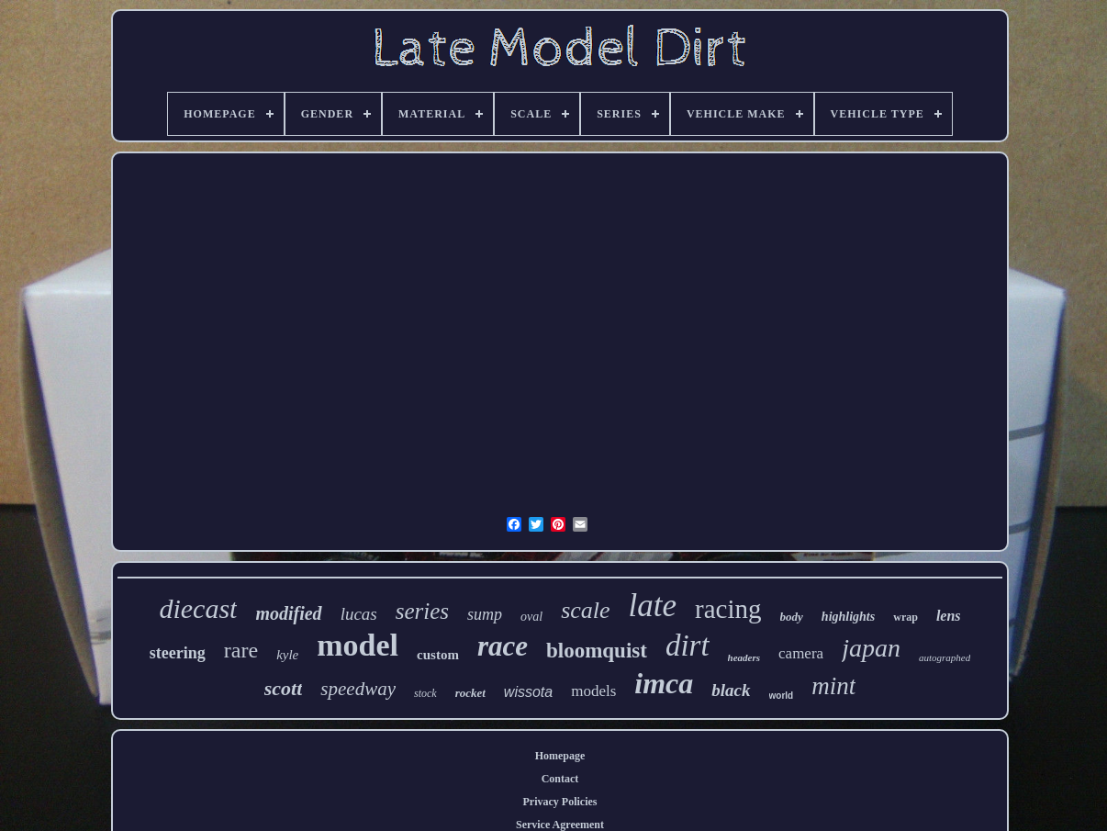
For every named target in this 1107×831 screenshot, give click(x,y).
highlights (848, 616)
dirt (687, 645)
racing (728, 608)
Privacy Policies (560, 801)
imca (663, 683)
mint (833, 686)
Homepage (560, 755)
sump (484, 614)
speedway (358, 689)
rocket (470, 693)
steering (178, 653)
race (502, 646)
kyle (287, 654)
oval (531, 616)
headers (744, 657)
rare (241, 650)
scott (283, 688)
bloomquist (596, 650)
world (781, 696)
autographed (944, 657)
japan (871, 648)
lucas (359, 613)
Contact (560, 778)
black (730, 690)
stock (425, 693)
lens (948, 615)
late (652, 605)
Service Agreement (560, 824)
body (791, 616)
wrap (905, 617)
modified (288, 613)
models (593, 691)
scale (585, 610)
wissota (528, 692)
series (422, 611)
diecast (198, 608)
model (357, 645)
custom (438, 654)
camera (800, 653)
